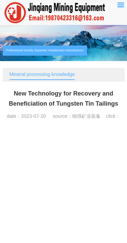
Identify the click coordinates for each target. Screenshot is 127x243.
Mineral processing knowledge (42, 74)
